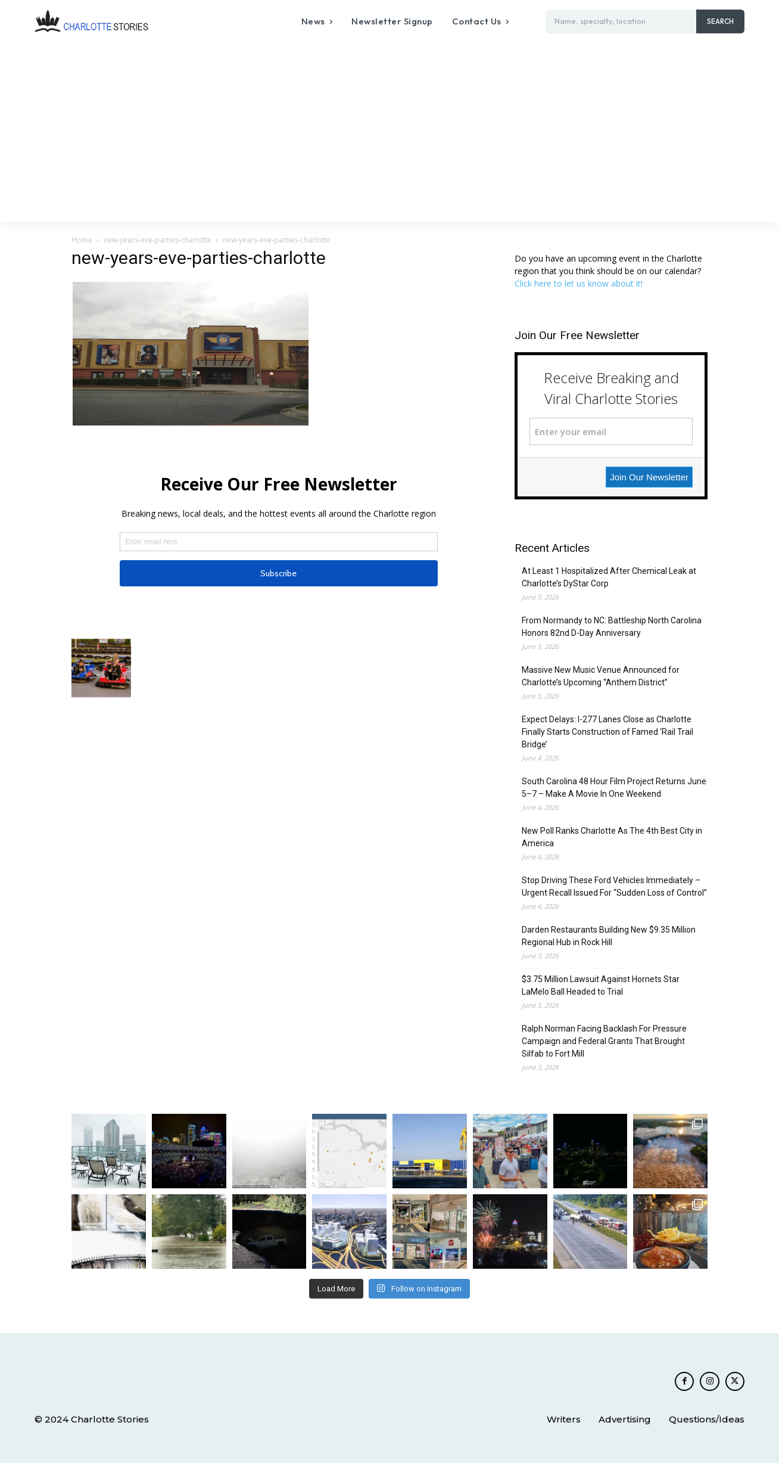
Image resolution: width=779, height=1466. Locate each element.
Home (81, 240)
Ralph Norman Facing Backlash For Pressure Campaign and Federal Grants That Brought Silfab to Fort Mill (604, 1041)
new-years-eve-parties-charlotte (157, 240)
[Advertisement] (389, 132)
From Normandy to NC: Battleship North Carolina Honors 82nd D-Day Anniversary (612, 627)
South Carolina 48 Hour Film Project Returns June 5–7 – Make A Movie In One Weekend (614, 788)
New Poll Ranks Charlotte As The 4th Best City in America (612, 837)
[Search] (720, 21)
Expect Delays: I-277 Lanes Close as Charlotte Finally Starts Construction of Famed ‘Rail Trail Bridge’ (607, 732)
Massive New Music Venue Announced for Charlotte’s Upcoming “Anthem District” (601, 676)
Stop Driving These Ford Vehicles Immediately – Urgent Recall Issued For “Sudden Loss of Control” (614, 886)
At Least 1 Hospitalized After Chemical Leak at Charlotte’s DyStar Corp (609, 577)
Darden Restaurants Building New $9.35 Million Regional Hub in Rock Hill (609, 936)
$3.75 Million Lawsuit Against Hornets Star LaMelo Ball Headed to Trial (601, 985)
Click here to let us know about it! (579, 283)
